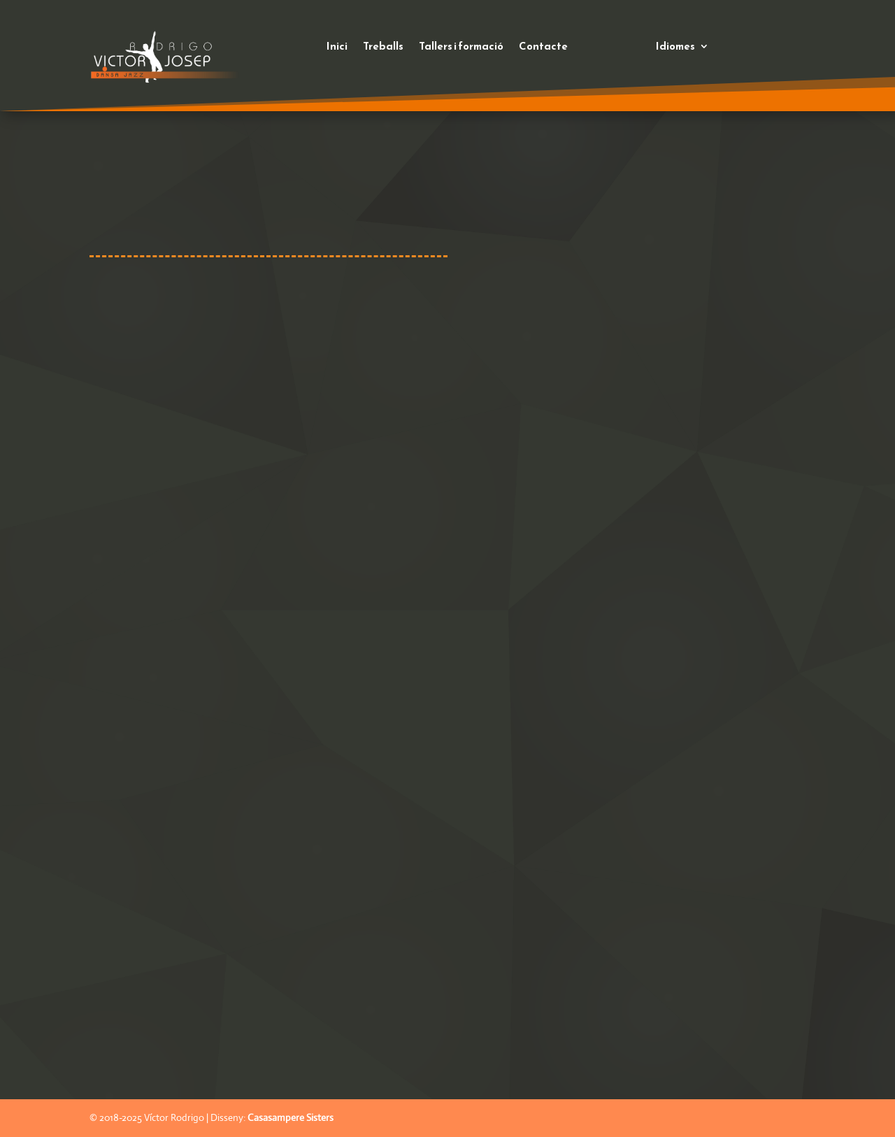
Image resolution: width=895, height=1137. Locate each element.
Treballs (383, 47)
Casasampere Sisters (291, 1117)
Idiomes (675, 47)
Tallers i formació (461, 47)
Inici (337, 47)
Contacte (543, 47)
